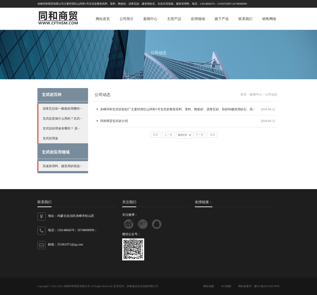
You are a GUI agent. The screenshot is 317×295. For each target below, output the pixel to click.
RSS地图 (226, 286)
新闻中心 (150, 19)
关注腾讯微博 (143, 224)
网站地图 (208, 286)
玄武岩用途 (50, 138)
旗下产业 (222, 19)
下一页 (199, 134)
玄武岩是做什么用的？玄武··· (62, 118)
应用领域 (198, 19)
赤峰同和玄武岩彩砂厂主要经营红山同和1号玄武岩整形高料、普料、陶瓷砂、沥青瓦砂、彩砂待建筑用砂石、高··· (176, 109)
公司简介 (127, 19)
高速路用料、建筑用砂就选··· (62, 166)
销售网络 (269, 19)
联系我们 (245, 19)
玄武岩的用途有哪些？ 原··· (61, 128)
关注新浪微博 (129, 224)
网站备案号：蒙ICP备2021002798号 (259, 286)
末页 (212, 134)
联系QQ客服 (157, 224)
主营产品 (174, 19)
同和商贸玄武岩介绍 (112, 121)
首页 (243, 94)
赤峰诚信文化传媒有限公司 (142, 286)
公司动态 (103, 94)
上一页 (168, 134)
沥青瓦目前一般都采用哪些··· (62, 108)
